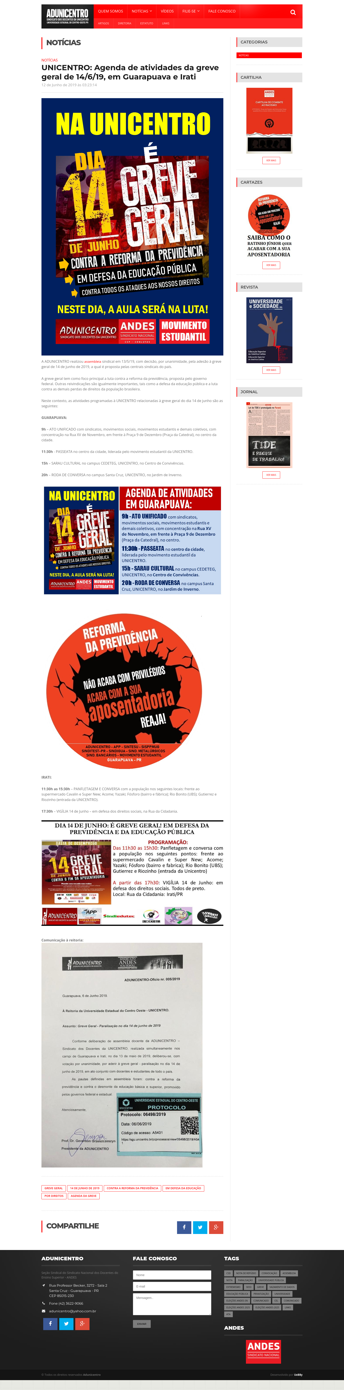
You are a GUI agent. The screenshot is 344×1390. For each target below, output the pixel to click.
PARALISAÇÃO (267, 1281)
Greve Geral (54, 1188)
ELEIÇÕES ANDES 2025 (239, 1316)
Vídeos (167, 11)
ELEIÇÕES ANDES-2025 (271, 1316)
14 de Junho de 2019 (88, 1188)
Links (165, 23)
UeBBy (298, 1384)
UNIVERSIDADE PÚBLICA (240, 1288)
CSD (228, 1274)
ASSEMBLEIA (233, 1281)
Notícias (50, 60)
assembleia (93, 361)
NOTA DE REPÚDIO (247, 1274)
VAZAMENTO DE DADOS (240, 1295)
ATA (228, 1323)
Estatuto (146, 23)
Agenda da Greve (87, 1196)
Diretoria (124, 23)
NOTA (249, 1281)
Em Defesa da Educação (194, 1188)
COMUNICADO (234, 1309)
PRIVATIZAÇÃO (234, 1302)
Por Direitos (55, 1196)
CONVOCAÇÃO (272, 1274)
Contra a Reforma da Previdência (139, 1188)
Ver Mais (271, 160)
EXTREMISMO (267, 1288)
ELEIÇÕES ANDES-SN (283, 1302)
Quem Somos (110, 11)
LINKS (292, 1316)
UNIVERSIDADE (257, 1302)
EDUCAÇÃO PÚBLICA (271, 1295)
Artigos (103, 23)
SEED (284, 1288)
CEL (251, 1309)
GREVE (296, 1288)
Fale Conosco (222, 11)
